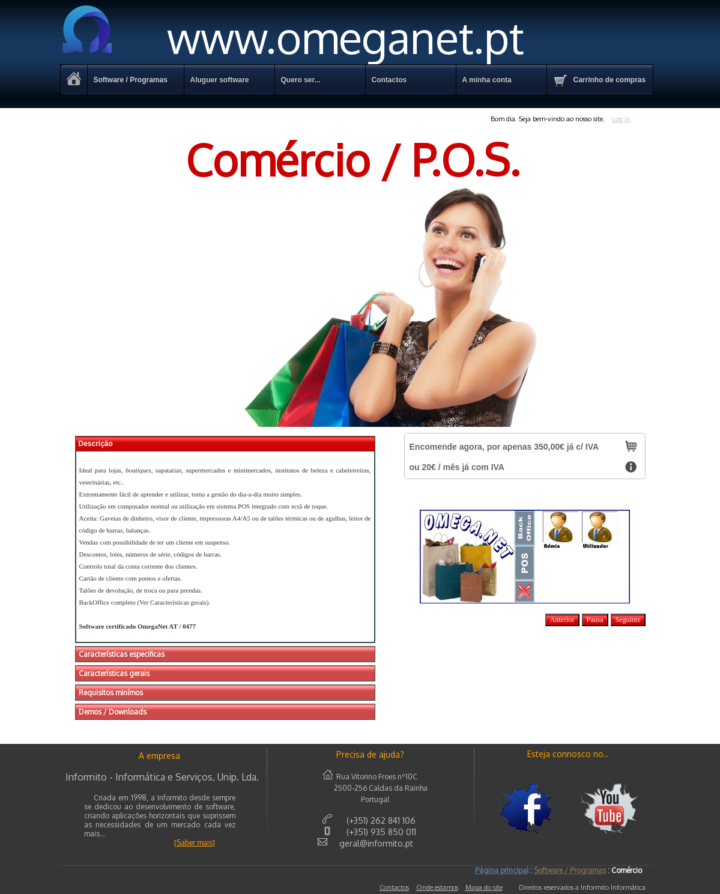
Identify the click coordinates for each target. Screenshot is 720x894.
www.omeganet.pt (292, 37)
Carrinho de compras (599, 80)
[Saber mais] (194, 842)
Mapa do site (484, 887)
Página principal (501, 870)
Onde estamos (437, 887)
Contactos (394, 887)
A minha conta (487, 80)
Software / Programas (131, 80)
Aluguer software (219, 80)
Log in (621, 119)
